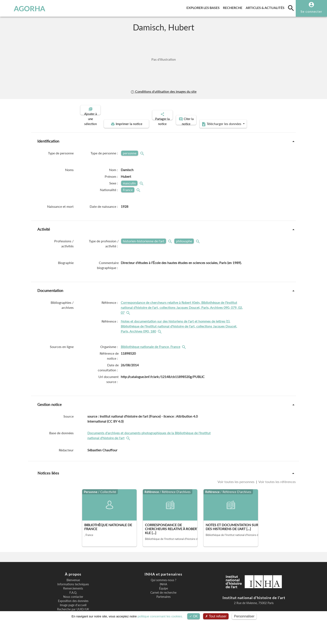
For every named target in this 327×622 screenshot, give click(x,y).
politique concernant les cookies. (160, 616)
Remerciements (73, 574)
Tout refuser (215, 616)
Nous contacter (73, 582)
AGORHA (25, 8)
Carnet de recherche (163, 578)
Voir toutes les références (277, 467)
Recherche (233, 7)
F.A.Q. (73, 578)
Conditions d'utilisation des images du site (163, 91)
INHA (163, 570)
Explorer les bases (203, 7)
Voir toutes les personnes (236, 467)
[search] (291, 8)
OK (193, 616)
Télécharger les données (259, 109)
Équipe (163, 574)
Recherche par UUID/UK (73, 595)
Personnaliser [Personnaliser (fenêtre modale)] (244, 616)
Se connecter (311, 11)
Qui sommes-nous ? (163, 566)
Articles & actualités (266, 7)
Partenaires (163, 582)
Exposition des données (73, 587)
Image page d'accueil (73, 591)
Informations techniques (73, 570)
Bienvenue (73, 566)
